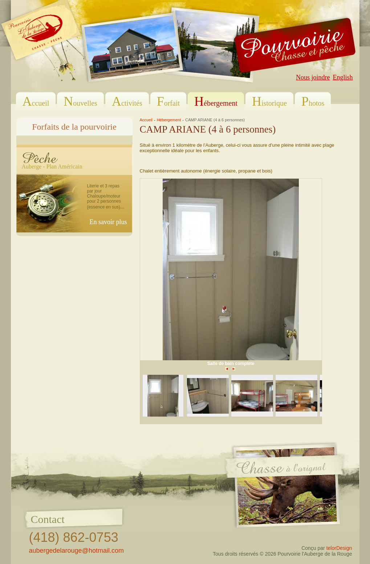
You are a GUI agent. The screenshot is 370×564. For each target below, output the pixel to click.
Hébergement (169, 120)
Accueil (146, 120)
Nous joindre (313, 77)
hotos (313, 101)
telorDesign (339, 548)
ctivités (127, 101)
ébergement (216, 101)
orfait (168, 101)
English (343, 77)
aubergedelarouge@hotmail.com (76, 550)
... (122, 207)
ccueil (36, 101)
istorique (269, 101)
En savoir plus (108, 222)
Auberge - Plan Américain (52, 166)
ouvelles (80, 101)
